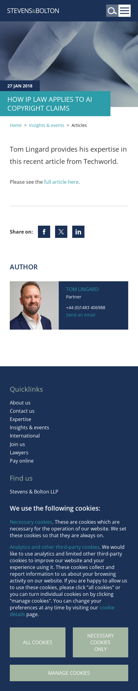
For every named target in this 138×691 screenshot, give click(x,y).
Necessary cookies (31, 522)
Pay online (22, 460)
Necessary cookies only (100, 642)
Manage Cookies (69, 673)
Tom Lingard (82, 289)
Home (16, 125)
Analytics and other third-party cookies (54, 547)
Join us (17, 444)
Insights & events (46, 125)
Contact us (22, 411)
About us (20, 402)
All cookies (37, 642)
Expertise (20, 419)
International (25, 435)
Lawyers (19, 452)
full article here (61, 182)
